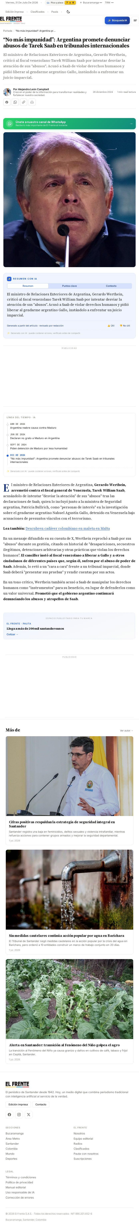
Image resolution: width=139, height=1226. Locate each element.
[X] (28, 1114)
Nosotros (79, 1133)
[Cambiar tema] (68, 12)
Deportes (11, 1158)
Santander (12, 1143)
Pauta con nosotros (86, 1153)
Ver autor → (126, 730)
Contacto (40, 1104)
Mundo (10, 1153)
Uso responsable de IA (20, 1192)
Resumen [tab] (28, 285)
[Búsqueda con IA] (117, 20)
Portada (7, 30)
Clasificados (37, 11)
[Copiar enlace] (23, 102)
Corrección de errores (20, 1197)
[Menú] (135, 20)
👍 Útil (110, 325)
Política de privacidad (19, 1182)
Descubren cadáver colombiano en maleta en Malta (68, 528)
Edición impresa (15, 11)
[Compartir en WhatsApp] (15, 102)
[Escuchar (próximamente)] (32, 102)
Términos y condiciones (21, 1177)
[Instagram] (19, 1114)
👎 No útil (125, 325)
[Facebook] (9, 1114)
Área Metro (13, 1138)
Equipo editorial (83, 1138)
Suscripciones (83, 1158)
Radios (78, 1143)
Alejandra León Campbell (33, 89)
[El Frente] (12, 20)
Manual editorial (16, 1187)
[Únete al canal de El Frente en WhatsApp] (69, 123)
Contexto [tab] (111, 285)
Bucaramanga (15, 1133)
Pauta (54, 11)
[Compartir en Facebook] (6, 102)
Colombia (12, 1148)
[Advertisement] (69, 378)
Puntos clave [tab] (69, 285)
